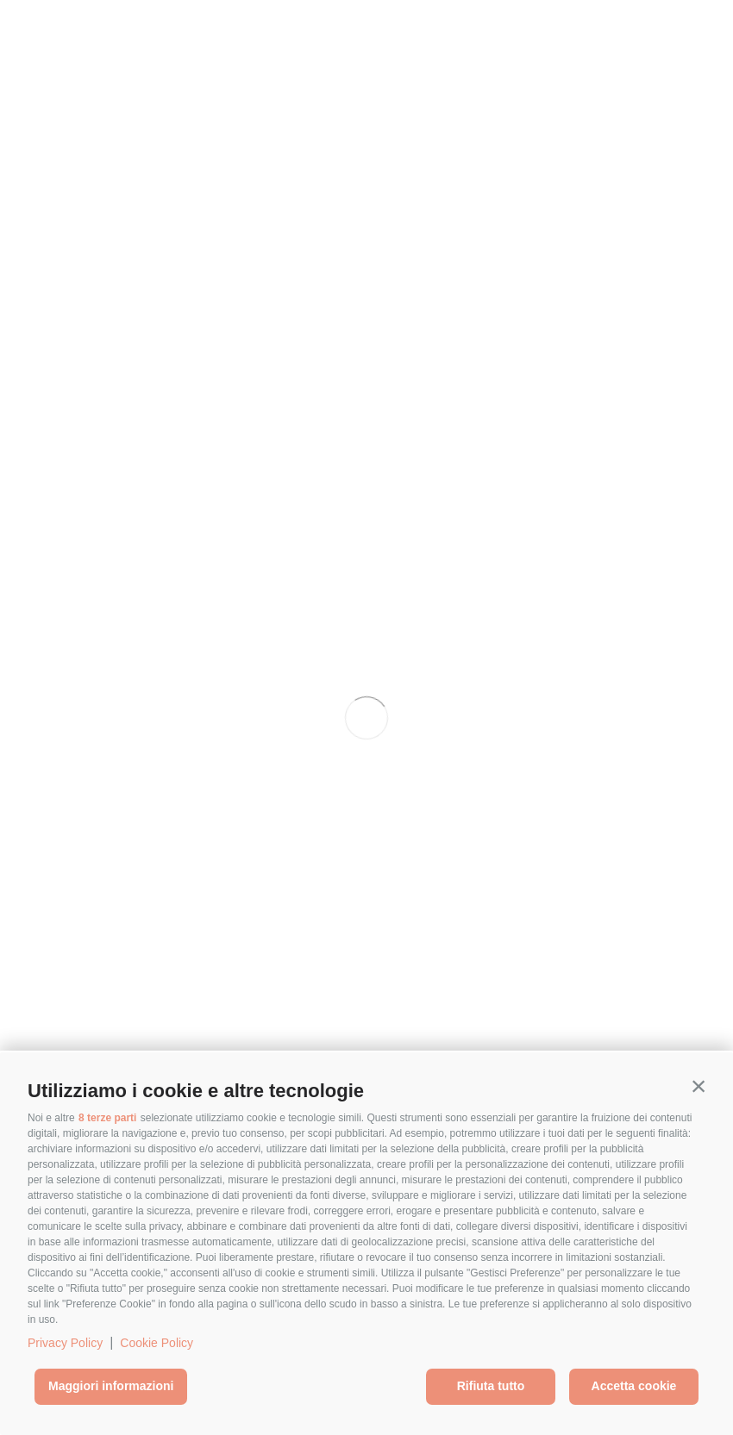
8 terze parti (107, 1118)
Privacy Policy (65, 1343)
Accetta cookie (634, 1386)
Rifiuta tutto (491, 1386)
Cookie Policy (156, 1343)
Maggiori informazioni (110, 1386)
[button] (698, 1087)
